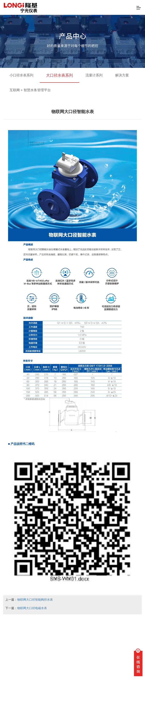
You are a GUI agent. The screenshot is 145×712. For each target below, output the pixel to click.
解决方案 (122, 75)
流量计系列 (94, 75)
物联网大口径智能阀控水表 (35, 599)
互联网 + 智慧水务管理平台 (30, 90)
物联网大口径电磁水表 (32, 608)
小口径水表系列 (21, 75)
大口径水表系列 (59, 75)
